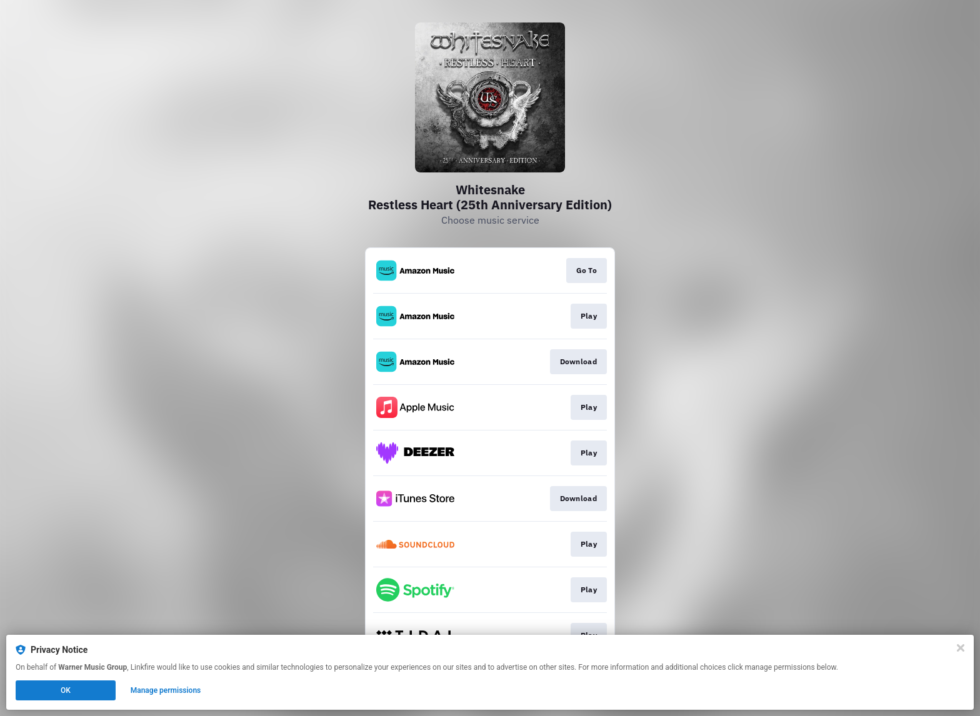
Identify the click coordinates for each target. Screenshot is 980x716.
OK (66, 690)
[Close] (961, 648)
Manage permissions (166, 690)
